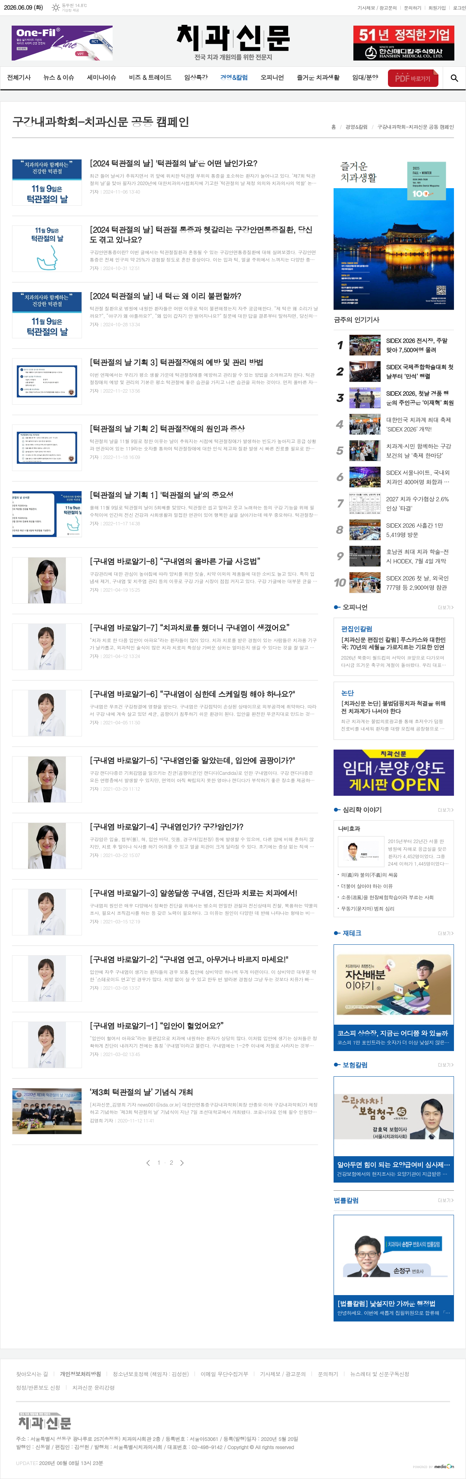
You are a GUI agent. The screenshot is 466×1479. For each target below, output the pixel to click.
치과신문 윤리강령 (93, 1387)
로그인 (459, 7)
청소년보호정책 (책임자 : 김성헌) (151, 1374)
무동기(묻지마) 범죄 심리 (368, 908)
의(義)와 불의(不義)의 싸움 (369, 874)
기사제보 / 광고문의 (377, 7)
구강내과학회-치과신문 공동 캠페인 (415, 126)
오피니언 (272, 77)
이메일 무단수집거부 (224, 1374)
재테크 (352, 933)
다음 (181, 1163)
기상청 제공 (70, 10)
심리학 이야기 (362, 809)
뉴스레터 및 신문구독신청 (379, 1374)
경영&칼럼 (234, 77)
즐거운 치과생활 (318, 77)
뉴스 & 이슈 (58, 77)
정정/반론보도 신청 (38, 1387)
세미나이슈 (101, 77)
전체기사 (18, 77)
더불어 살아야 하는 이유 (367, 886)
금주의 (356, 319)
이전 (148, 1163)
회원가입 (437, 7)
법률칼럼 (346, 1200)
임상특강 (195, 77)
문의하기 (412, 7)
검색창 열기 (454, 78)
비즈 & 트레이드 (150, 77)
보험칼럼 (355, 1065)
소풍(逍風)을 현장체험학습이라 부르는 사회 (387, 897)
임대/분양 (365, 77)
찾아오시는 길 (32, 1374)
